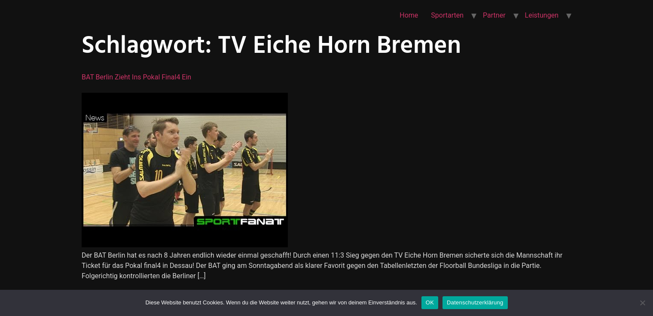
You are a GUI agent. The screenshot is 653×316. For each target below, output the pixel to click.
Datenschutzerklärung (475, 302)
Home (409, 15)
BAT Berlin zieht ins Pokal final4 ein (136, 77)
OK (430, 302)
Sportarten (447, 15)
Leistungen (541, 15)
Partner (494, 15)
